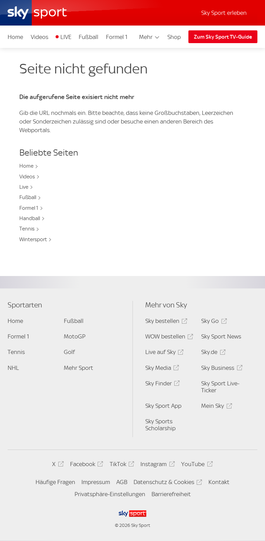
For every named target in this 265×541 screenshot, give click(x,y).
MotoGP (75, 336)
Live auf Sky (163, 353)
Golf (69, 351)
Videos (39, 36)
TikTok (121, 465)
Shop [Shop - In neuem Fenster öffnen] (174, 36)
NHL (13, 367)
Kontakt (218, 482)
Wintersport (33, 239)
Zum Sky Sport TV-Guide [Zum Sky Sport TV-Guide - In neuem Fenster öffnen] (223, 37)
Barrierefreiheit (171, 494)
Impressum (95, 482)
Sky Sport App (163, 405)
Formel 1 (116, 36)
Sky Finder (161, 384)
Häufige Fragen (55, 482)
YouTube (195, 465)
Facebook (85, 465)
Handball (29, 218)
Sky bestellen (165, 322)
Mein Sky (215, 407)
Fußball (88, 36)
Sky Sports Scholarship (160, 425)
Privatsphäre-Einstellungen (110, 494)
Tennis (27, 229)
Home (15, 36)
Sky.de (212, 353)
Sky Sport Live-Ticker (220, 387)
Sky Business (220, 369)
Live (23, 187)
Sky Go (213, 322)
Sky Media (161, 369)
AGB (121, 482)
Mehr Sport (78, 367)
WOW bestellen (168, 337)
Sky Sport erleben (224, 12)
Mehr (149, 36)
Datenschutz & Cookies (167, 483)
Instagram (156, 465)
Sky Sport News (221, 336)
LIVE (65, 36)
